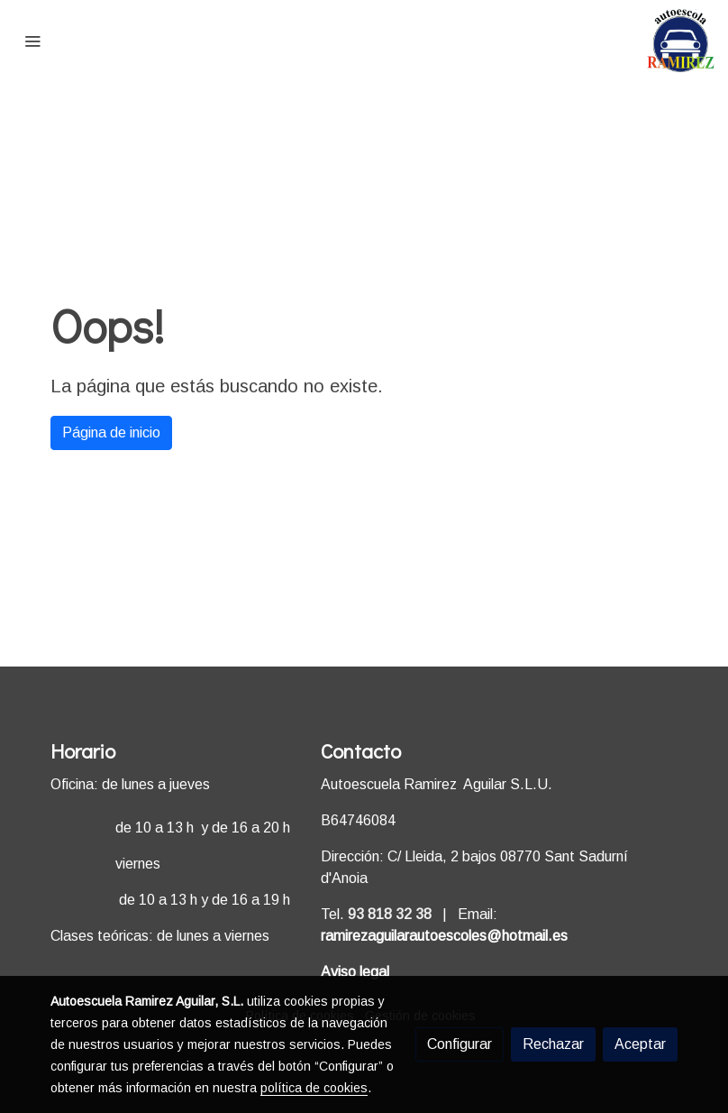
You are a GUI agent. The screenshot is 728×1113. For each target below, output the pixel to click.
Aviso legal (355, 972)
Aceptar (640, 1044)
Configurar (459, 1044)
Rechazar (553, 1044)
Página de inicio (111, 432)
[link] (681, 40)
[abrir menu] (32, 41)
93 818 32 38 (390, 914)
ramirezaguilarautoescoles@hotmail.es (444, 935)
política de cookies (314, 1088)
